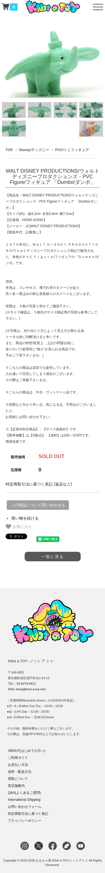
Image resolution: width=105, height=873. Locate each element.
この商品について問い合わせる (37, 505)
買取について (18, 779)
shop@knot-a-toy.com (31, 689)
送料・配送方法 (19, 772)
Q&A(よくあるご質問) (24, 793)
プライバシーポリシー (24, 821)
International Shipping (24, 800)
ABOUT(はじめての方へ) (26, 751)
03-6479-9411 (26, 683)
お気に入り (19, 526)
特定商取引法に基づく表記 (28, 814)
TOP (9, 150)
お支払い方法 (18, 765)
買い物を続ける (25, 518)
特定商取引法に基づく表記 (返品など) (39, 484)
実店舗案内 (16, 786)
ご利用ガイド (18, 758)
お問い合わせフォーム (24, 807)
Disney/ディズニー (34, 150)
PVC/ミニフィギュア (72, 150)
